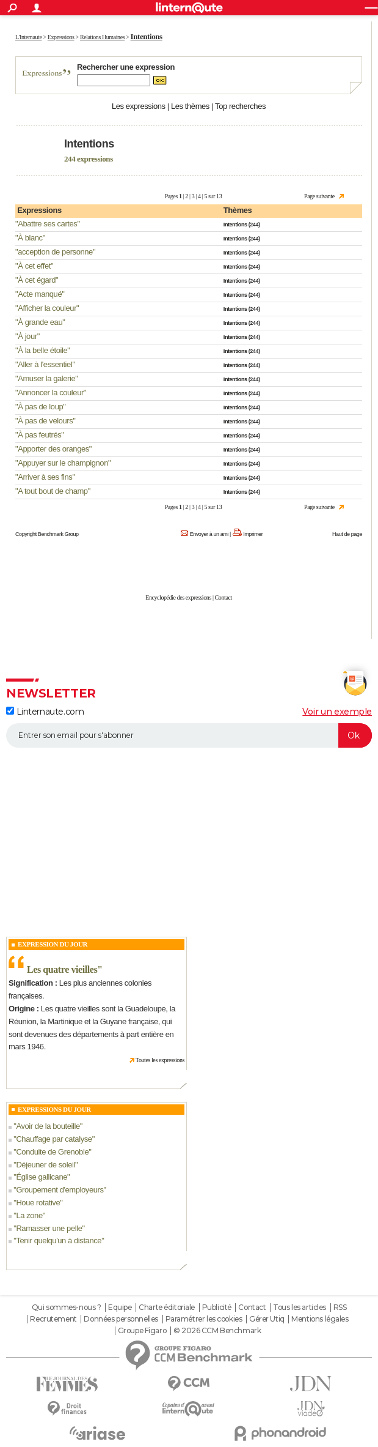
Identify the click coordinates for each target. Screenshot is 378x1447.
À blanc (30, 237)
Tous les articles (299, 1307)
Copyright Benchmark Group (47, 534)
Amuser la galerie (46, 378)
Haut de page (347, 534)
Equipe (119, 1307)
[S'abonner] (189, 735)
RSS (340, 1307)
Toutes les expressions (160, 1060)
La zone (29, 1215)
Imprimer (253, 534)
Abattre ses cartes (47, 223)
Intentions (235, 224)
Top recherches (240, 106)
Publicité (216, 1307)
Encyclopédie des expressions (178, 597)
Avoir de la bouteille (47, 1126)
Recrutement (53, 1319)
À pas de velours (45, 420)
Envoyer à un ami (209, 534)
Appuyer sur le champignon (63, 462)
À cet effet (34, 265)
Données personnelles (121, 1319)
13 (219, 196)
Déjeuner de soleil (45, 1164)
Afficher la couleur (47, 308)
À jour (27, 336)
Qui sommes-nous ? (66, 1307)
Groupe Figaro (142, 1330)
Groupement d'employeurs (59, 1189)
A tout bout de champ (52, 491)
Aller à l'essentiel (45, 364)
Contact (223, 597)
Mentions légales (319, 1319)
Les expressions (138, 106)
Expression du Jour (52, 944)
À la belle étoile (42, 350)
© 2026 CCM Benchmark (217, 1330)
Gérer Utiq (267, 1319)
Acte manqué (40, 294)
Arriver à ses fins (45, 477)
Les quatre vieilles (62, 969)
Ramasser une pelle (49, 1228)
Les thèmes (190, 106)
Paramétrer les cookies (203, 1319)
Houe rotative (38, 1202)
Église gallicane (41, 1176)
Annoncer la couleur (51, 392)
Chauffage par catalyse (54, 1139)
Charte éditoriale (167, 1307)
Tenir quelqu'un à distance (58, 1240)
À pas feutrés (39, 434)
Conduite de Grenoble (52, 1151)
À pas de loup (40, 406)
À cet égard (37, 280)
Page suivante (319, 196)
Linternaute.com (45, 711)
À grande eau (40, 322)
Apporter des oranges (53, 448)
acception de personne (55, 251)
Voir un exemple (337, 711)
